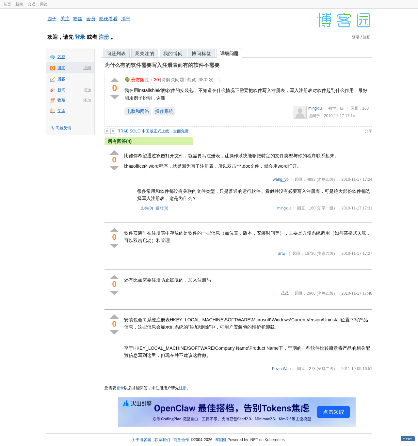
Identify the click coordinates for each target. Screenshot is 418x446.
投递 (87, 90)
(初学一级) (325, 208)
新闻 (19, 4)
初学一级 (336, 108)
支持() (146, 208)
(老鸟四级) (325, 179)
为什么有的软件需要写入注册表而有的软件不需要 (161, 65)
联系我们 (162, 440)
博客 (61, 79)
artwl (282, 253)
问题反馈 (63, 128)
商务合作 (181, 440)
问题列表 (116, 53)
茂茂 (285, 293)
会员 (32, 4)
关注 (65, 18)
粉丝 (77, 18)
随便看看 (108, 18)
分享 (368, 131)
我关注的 (144, 53)
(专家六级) (325, 253)
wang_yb (281, 179)
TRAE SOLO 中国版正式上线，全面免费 (153, 131)
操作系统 (164, 111)
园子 (51, 18)
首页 (7, 4)
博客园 (220, 440)
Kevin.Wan (281, 368)
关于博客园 (141, 440)
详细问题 (229, 53)
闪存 (61, 56)
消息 (125, 18)
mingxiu (315, 108)
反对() (162, 208)
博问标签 (201, 53)
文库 (61, 110)
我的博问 (173, 53)
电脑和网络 (137, 111)
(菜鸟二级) (325, 368)
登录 (80, 37)
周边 (44, 4)
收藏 (61, 100)
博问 (61, 68)
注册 (104, 37)
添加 (87, 100)
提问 (87, 68)
